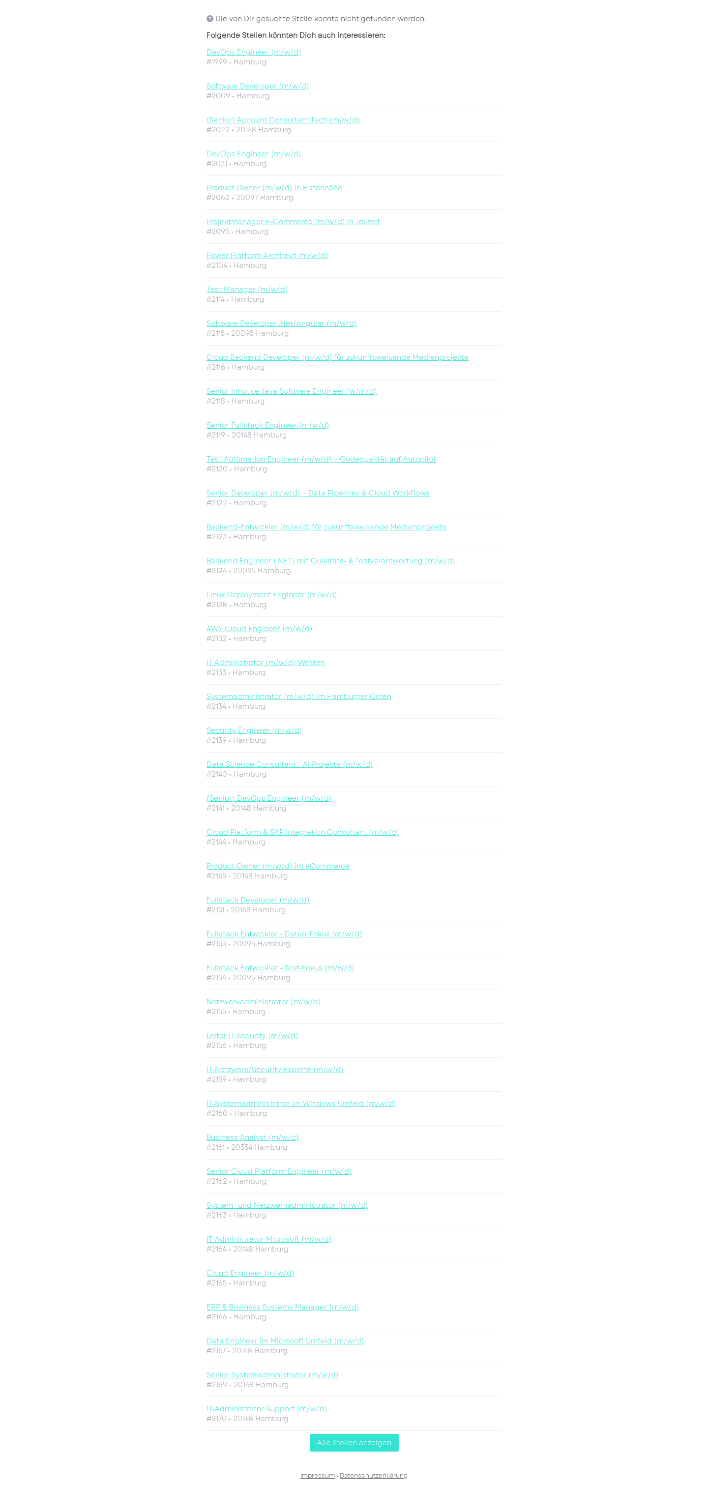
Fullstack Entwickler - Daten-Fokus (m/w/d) (284, 934)
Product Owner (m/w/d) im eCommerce (278, 866)
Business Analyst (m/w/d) (252, 1137)
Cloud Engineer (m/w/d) (250, 1273)
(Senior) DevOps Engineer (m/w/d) (269, 798)
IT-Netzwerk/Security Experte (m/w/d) (275, 1070)
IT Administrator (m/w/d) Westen (265, 663)
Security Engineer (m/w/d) (254, 730)
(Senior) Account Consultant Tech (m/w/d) (283, 120)
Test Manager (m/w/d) (247, 289)
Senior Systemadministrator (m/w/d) (272, 1375)
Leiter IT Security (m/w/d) (252, 1036)
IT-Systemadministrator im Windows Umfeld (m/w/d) (301, 1103)
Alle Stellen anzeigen (354, 1443)
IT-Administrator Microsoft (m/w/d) (269, 1239)
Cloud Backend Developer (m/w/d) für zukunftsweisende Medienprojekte (337, 357)
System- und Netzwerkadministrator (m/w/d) (287, 1205)
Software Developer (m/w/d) (257, 86)
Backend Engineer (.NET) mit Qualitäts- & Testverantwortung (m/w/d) (330, 561)
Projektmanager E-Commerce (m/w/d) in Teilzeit (293, 222)
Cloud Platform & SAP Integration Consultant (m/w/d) (302, 832)
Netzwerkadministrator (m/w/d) (263, 1002)
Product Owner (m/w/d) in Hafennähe (274, 188)
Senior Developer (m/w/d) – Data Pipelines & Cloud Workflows (318, 493)
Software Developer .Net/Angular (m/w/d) (281, 323)
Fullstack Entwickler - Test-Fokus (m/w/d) (280, 968)
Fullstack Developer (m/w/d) (258, 900)
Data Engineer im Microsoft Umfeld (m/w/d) (285, 1341)
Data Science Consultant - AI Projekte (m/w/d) (289, 764)
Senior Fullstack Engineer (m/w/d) (267, 425)
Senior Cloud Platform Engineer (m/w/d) (279, 1171)
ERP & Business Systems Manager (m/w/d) (282, 1307)
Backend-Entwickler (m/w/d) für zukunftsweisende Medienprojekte (326, 527)
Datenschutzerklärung (374, 1475)
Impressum (317, 1475)
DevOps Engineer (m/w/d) (253, 52)
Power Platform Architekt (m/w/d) (267, 256)
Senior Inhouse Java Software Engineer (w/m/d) (291, 391)
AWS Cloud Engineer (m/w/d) (259, 629)
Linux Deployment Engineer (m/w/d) (271, 595)
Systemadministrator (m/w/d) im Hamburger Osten (298, 696)
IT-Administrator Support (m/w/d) (266, 1409)
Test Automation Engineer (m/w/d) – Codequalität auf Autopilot (321, 459)
